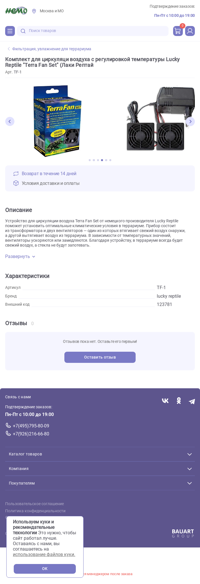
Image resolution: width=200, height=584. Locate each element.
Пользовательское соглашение (34, 503)
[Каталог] (10, 31)
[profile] (190, 31)
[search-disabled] (23, 31)
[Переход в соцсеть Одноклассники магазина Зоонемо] (179, 401)
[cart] (178, 31)
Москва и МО (52, 11)
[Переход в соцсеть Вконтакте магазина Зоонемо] (165, 401)
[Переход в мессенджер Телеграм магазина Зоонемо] (192, 401)
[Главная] (16, 11)
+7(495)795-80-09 (31, 426)
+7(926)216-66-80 (31, 434)
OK (44, 568)
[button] (9, 121)
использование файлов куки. (44, 554)
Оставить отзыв (100, 357)
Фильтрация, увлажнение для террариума (49, 49)
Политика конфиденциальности (35, 510)
